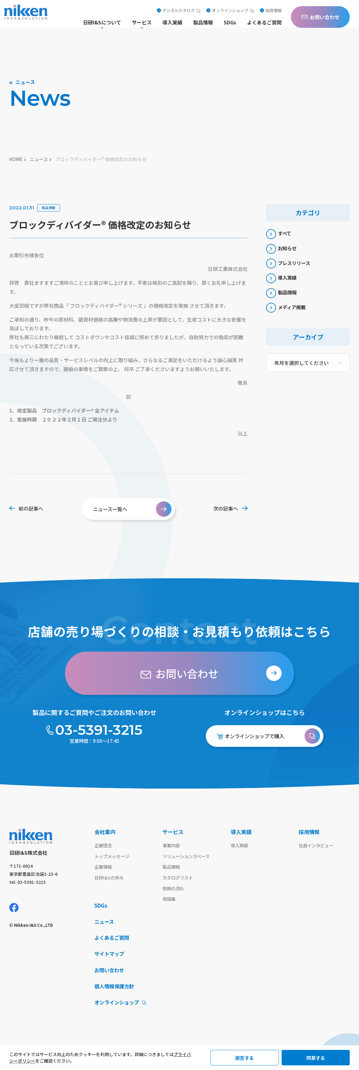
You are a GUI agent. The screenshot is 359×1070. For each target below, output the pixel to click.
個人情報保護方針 (115, 988)
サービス (173, 832)
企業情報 (103, 867)
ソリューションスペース (187, 857)
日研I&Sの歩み (109, 878)
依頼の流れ (174, 889)
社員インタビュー (317, 845)
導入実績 (172, 23)
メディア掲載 (287, 314)
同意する (315, 1058)
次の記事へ (230, 508)
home (16, 159)
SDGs (230, 23)
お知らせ (282, 250)
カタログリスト (178, 878)
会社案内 (104, 832)
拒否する (244, 1058)
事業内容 (171, 845)
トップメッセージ (113, 857)
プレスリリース (290, 266)
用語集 (169, 900)
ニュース (39, 159)
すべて (279, 234)
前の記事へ (26, 508)
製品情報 (203, 23)
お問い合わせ (110, 972)
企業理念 (103, 845)
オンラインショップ (230, 10)
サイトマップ (110, 956)
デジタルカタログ (178, 10)
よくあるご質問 (264, 23)
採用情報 (271, 10)
